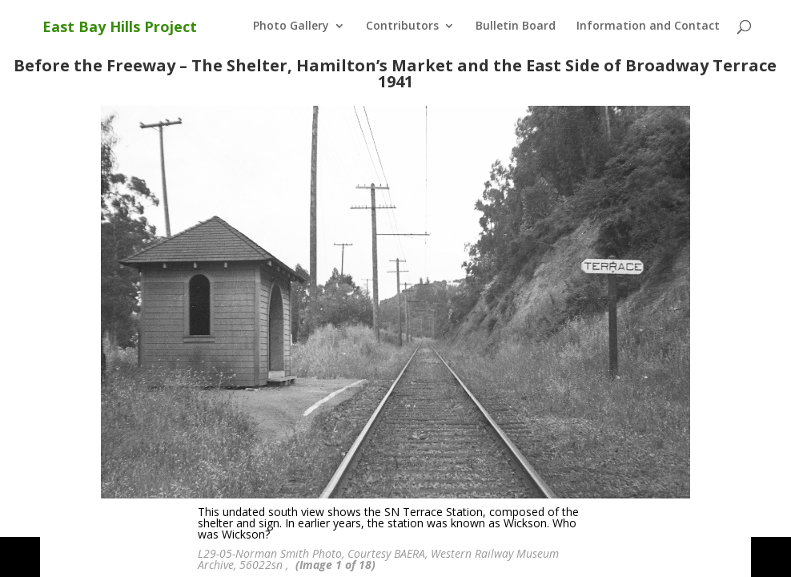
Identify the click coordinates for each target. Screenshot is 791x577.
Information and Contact (648, 26)
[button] (20, 557)
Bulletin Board (516, 26)
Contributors (402, 26)
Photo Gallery (291, 26)
